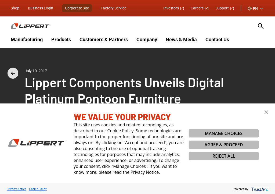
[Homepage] (131, 26)
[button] (266, 112)
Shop (15, 8)
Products (61, 39)
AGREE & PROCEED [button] (224, 145)
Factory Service (113, 8)
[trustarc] (259, 188)
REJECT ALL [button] (223, 156)
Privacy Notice (16, 189)
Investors (173, 8)
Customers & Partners (103, 39)
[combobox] (255, 8)
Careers (200, 8)
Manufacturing (27, 39)
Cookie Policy (38, 189)
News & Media (181, 39)
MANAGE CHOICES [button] (224, 133)
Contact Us (217, 39)
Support (224, 8)
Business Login (40, 8)
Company (146, 39)
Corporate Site (77, 8)
